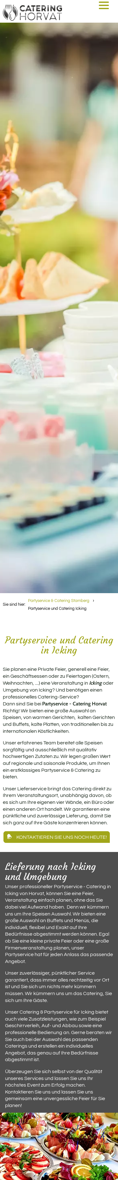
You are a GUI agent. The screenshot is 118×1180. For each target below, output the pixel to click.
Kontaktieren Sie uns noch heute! (61, 836)
